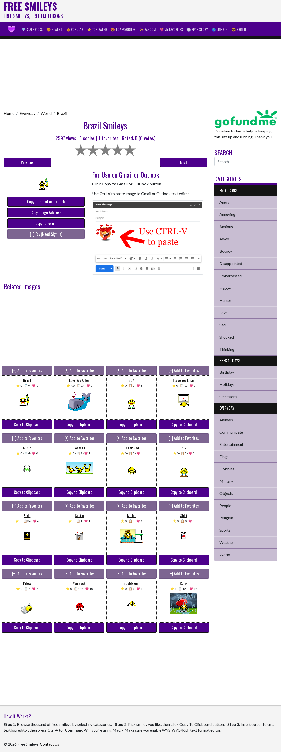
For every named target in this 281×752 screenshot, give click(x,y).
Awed (224, 239)
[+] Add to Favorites (27, 370)
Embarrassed (230, 275)
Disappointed (230, 263)
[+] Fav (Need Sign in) (46, 234)
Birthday (226, 372)
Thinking (226, 349)
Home (9, 113)
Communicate (231, 432)
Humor (225, 300)
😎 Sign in (239, 29)
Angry (224, 202)
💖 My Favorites (171, 29)
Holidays (227, 384)
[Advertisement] (188, 11)
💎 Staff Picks (32, 29)
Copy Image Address (46, 212)
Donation (222, 131)
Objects (226, 493)
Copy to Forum (46, 223)
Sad (222, 324)
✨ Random (147, 29)
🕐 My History (197, 29)
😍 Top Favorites (123, 29)
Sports (224, 530)
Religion (226, 517)
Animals (226, 419)
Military (226, 481)
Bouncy (225, 251)
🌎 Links (218, 29)
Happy (225, 288)
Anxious (226, 226)
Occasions (228, 396)
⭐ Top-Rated (97, 29)
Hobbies (226, 468)
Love (223, 312)
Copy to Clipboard (27, 424)
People (225, 505)
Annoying (227, 214)
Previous (27, 162)
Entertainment (231, 444)
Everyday (27, 113)
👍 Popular (74, 29)
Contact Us (49, 744)
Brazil (62, 113)
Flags (223, 456)
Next (183, 162)
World (46, 113)
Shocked (226, 337)
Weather (226, 542)
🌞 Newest (54, 29)
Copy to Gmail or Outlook (46, 202)
